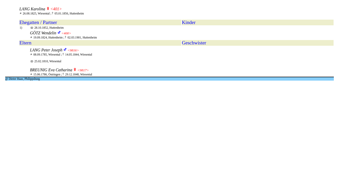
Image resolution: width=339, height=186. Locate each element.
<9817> (83, 70)
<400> (66, 33)
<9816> (73, 50)
